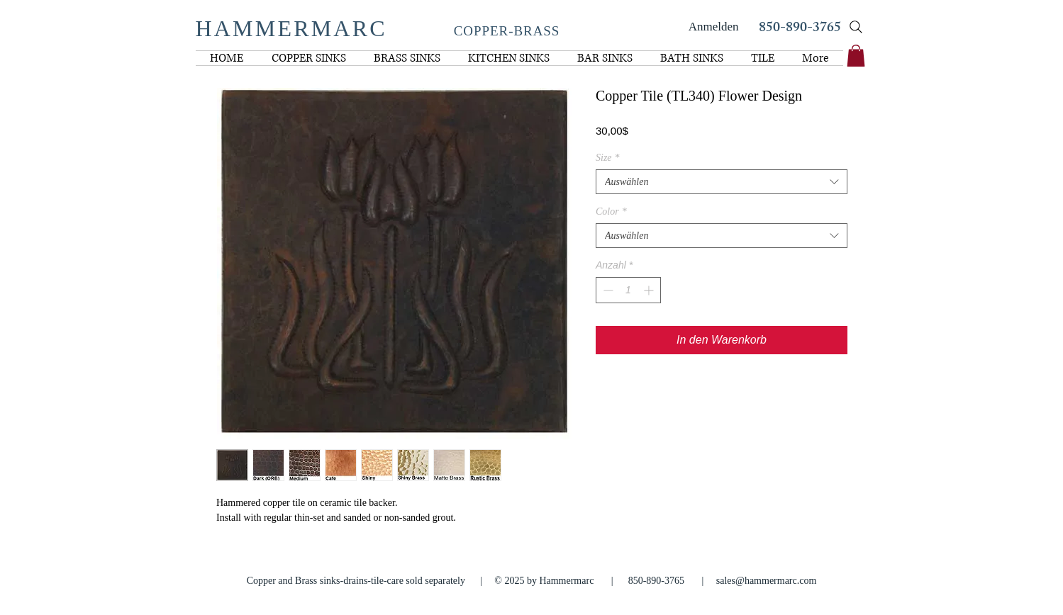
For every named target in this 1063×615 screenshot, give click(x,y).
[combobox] (721, 181)
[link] (856, 56)
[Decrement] (607, 290)
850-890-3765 (800, 28)
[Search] (856, 27)
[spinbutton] (628, 290)
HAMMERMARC (291, 28)
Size (608, 157)
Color (611, 211)
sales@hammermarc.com (766, 580)
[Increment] (650, 290)
